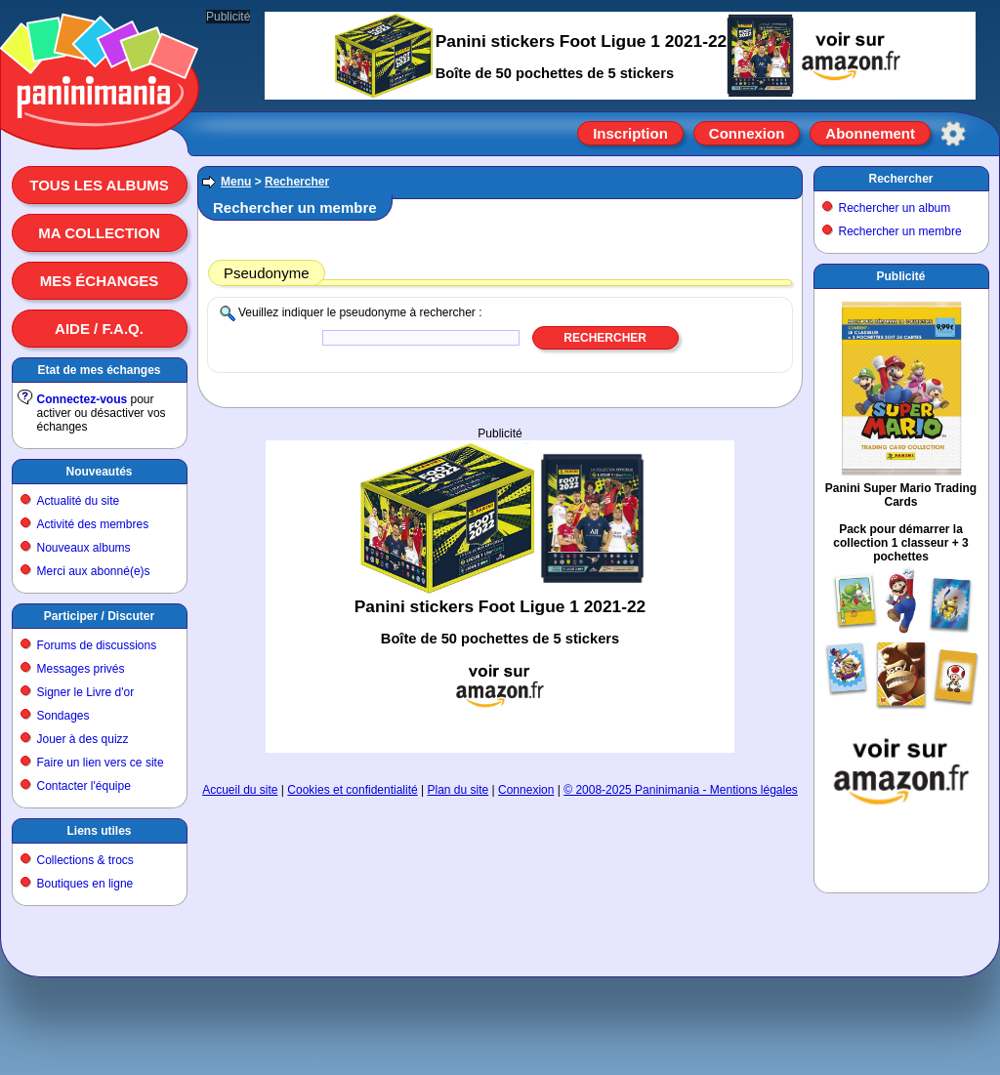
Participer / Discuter (99, 616)
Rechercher (297, 181)
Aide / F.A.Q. (99, 328)
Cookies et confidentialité (352, 790)
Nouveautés (98, 471)
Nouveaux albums (84, 548)
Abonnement (870, 133)
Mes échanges (99, 280)
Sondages (63, 716)
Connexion (747, 133)
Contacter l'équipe (84, 786)
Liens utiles (98, 831)
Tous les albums (99, 185)
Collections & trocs (85, 860)
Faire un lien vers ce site (100, 762)
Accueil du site (239, 790)
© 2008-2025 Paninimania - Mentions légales (680, 790)
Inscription (630, 133)
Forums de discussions (97, 645)
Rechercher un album (895, 208)
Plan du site (458, 790)
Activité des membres (93, 524)
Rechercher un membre (900, 231)
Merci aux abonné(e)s (93, 571)
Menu (236, 181)
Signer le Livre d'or (86, 692)
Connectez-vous (82, 399)
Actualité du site (78, 501)
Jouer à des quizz (83, 739)
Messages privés (81, 669)
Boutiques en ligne (85, 883)
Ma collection (98, 233)
